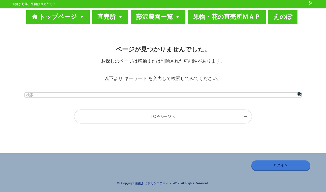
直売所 (110, 17)
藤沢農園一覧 (158, 17)
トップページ (62, 17)
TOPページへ (163, 116)
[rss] (310, 3)
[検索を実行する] (299, 94)
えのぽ (282, 16)
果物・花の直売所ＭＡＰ (227, 16)
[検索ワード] (163, 95)
